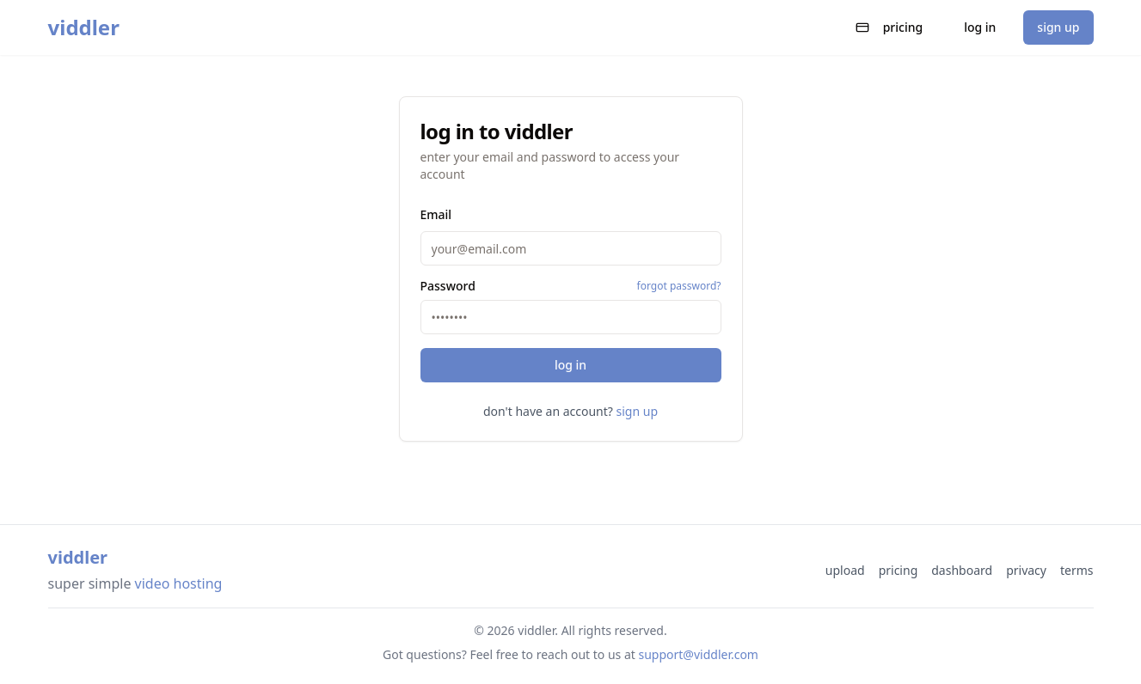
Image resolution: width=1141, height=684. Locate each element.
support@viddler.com (698, 654)
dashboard (961, 570)
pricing (889, 27)
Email (436, 214)
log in (980, 27)
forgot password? (679, 286)
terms (1077, 570)
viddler (84, 27)
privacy (1026, 570)
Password (447, 286)
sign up (1058, 27)
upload (845, 570)
